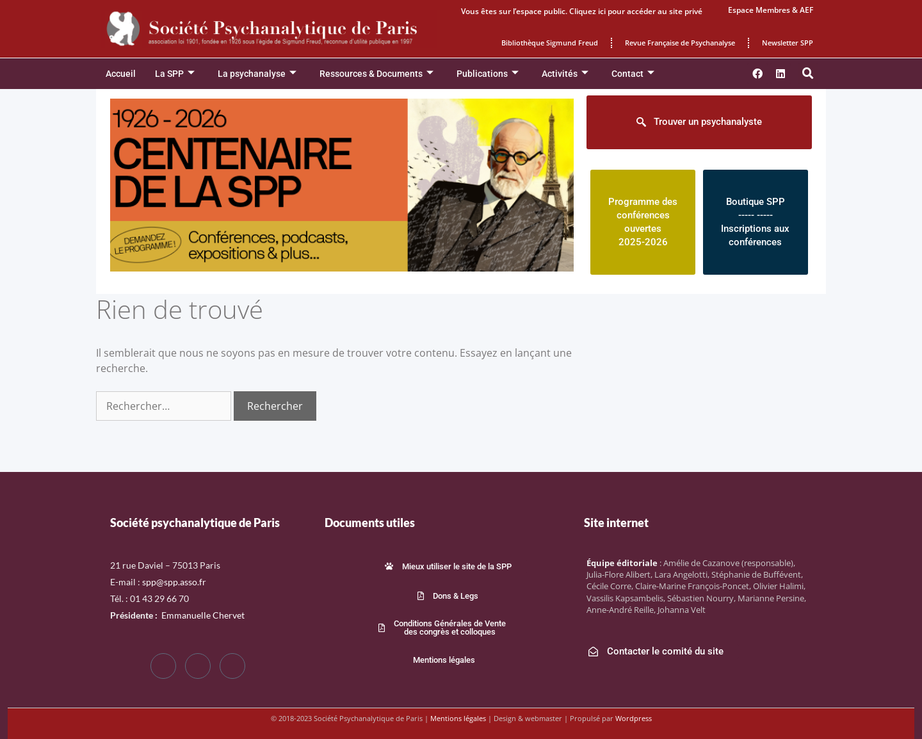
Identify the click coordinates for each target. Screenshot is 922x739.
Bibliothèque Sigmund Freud (549, 42)
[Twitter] (198, 666)
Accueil (121, 74)
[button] (808, 73)
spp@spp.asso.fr (174, 581)
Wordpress (633, 718)
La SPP (175, 74)
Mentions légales (458, 718)
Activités (565, 74)
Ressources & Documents (376, 74)
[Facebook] (163, 666)
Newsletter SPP (787, 42)
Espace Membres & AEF (770, 9)
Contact (632, 74)
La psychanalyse (257, 74)
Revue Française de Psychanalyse (680, 42)
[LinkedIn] (232, 666)
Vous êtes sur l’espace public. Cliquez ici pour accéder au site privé (581, 11)
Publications (488, 74)
